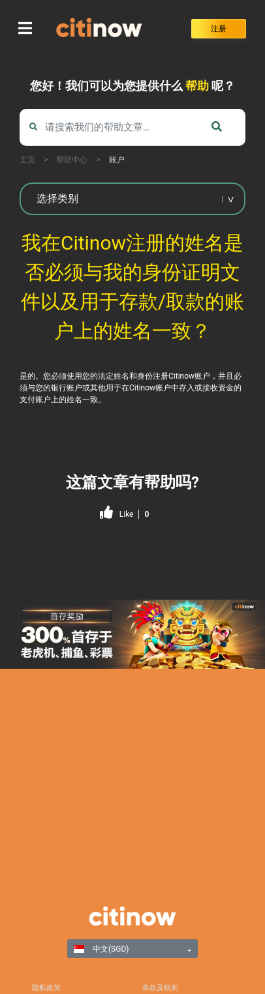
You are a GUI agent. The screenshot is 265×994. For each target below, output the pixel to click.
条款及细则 (160, 988)
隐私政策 (46, 988)
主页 (27, 159)
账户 (117, 159)
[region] (132, 634)
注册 (218, 28)
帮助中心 (71, 159)
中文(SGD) (101, 949)
